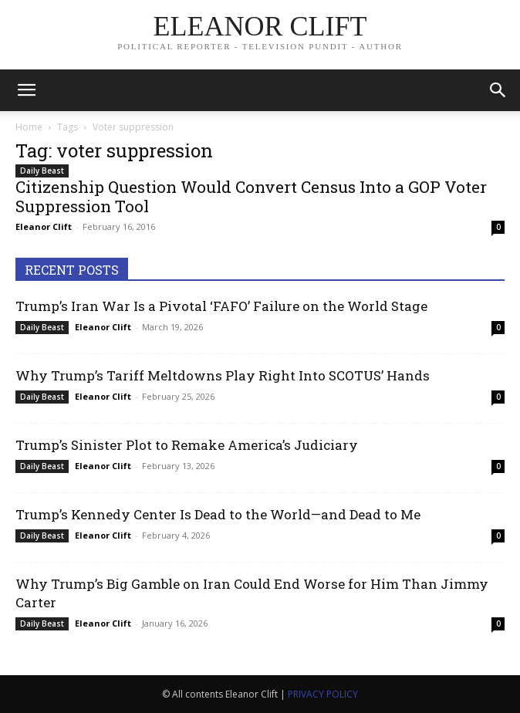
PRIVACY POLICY (323, 694)
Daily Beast (42, 170)
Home (28, 126)
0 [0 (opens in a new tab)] (498, 226)
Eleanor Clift (43, 226)
